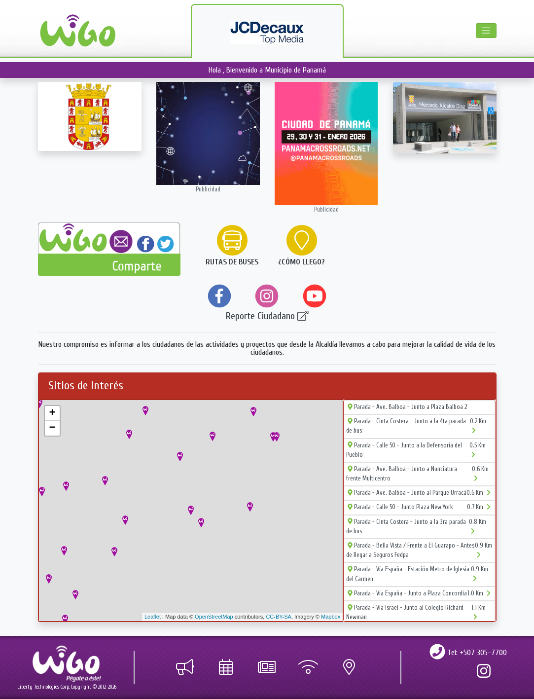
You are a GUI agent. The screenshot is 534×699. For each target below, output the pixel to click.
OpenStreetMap (214, 617)
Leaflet (152, 617)
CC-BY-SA (278, 617)
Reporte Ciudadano (267, 316)
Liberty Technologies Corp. (43, 687)
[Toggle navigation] (486, 30)
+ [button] (52, 413)
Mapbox (330, 617)
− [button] (52, 428)
